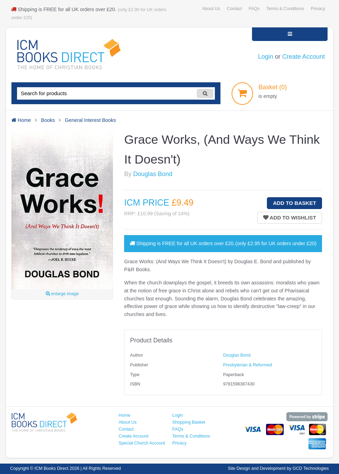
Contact (234, 8)
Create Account (303, 56)
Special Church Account (142, 443)
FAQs (254, 8)
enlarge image (62, 293)
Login (265, 56)
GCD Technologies (311, 468)
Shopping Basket (188, 422)
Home (124, 415)
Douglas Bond (152, 174)
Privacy (318, 8)
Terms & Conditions (285, 8)
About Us (211, 8)
